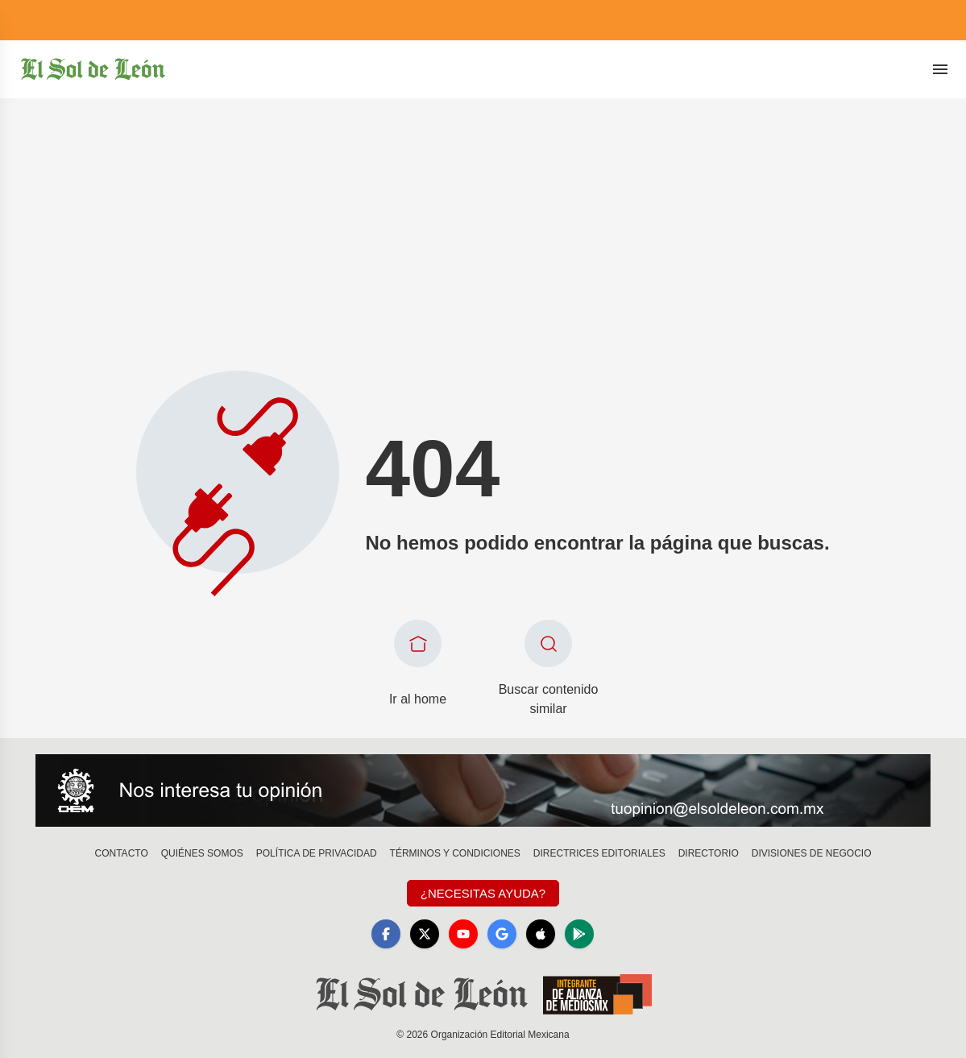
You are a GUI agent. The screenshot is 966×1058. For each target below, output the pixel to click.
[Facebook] (385, 933)
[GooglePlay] (579, 933)
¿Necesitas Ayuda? (483, 893)
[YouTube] (463, 933)
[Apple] (540, 933)
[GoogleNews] (501, 933)
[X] (424, 933)
